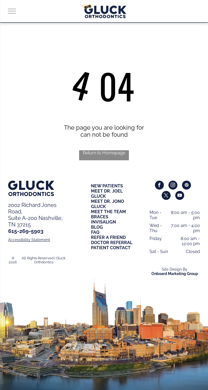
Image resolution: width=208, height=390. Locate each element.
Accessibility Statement (29, 240)
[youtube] (179, 196)
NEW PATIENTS (107, 185)
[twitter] (166, 196)
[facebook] (159, 186)
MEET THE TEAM (108, 211)
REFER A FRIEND (108, 237)
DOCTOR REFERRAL (111, 242)
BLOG (97, 227)
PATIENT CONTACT (111, 247)
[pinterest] (186, 186)
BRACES (99, 216)
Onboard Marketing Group (174, 273)
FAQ (95, 232)
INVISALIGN (103, 222)
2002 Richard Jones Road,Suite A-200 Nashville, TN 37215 (35, 215)
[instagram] (172, 186)
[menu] (12, 11)
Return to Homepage (104, 152)
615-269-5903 (25, 231)
